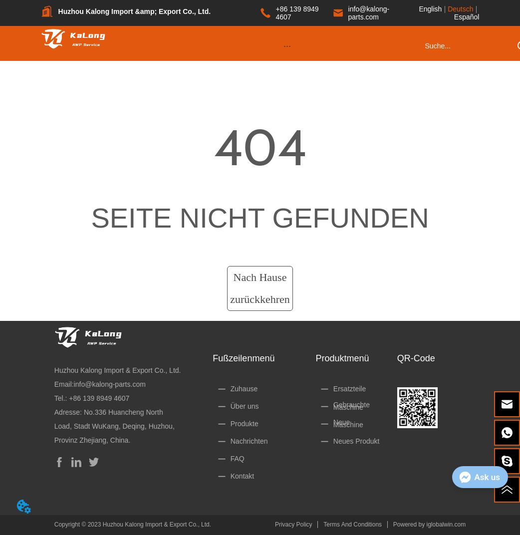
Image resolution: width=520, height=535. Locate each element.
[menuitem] (287, 45)
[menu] (287, 45)
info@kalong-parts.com (110, 384)
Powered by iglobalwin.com (429, 524)
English (430, 9)
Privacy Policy (293, 524)
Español (467, 17)
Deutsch (460, 9)
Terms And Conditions (352, 524)
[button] (287, 46)
